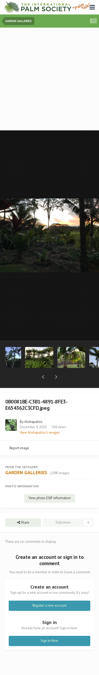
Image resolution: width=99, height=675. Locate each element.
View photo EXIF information (50, 484)
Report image (19, 434)
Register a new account (49, 592)
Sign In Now (49, 627)
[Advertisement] (49, 79)
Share (23, 509)
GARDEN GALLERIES (26, 459)
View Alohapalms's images (40, 419)
